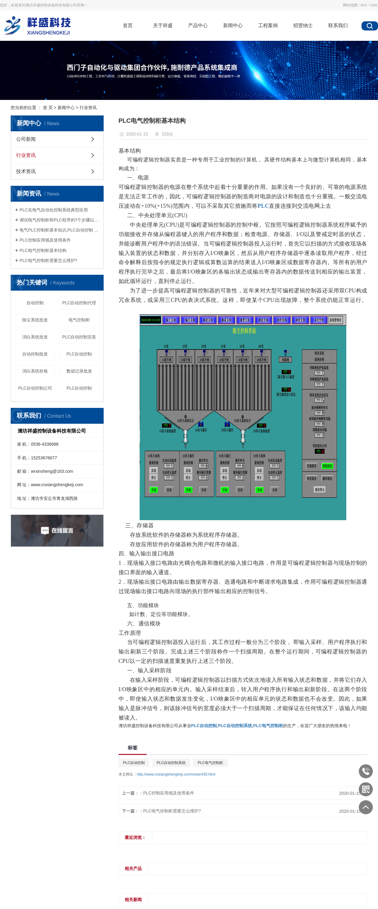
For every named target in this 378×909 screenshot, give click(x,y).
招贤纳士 (303, 25)
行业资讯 (88, 107)
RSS (364, 5)
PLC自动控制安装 (79, 336)
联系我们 (338, 25)
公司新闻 (26, 139)
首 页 (48, 107)
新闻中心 (233, 25)
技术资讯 (26, 171)
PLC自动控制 (79, 354)
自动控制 (35, 302)
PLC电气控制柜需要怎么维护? (48, 260)
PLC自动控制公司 (35, 388)
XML (374, 5)
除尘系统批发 (35, 319)
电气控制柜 (79, 319)
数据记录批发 (79, 371)
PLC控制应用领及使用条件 (45, 240)
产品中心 (198, 25)
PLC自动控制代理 (79, 302)
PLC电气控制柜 (210, 763)
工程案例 (268, 25)
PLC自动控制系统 (171, 763)
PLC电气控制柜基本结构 (43, 250)
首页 (128, 25)
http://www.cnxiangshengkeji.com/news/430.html (176, 774)
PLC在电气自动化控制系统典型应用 (53, 209)
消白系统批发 (35, 336)
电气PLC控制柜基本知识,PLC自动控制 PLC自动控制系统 (59, 230)
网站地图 (350, 5)
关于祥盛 (163, 25)
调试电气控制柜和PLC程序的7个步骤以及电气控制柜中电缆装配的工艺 (59, 220)
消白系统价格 (35, 371)
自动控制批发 (35, 354)
